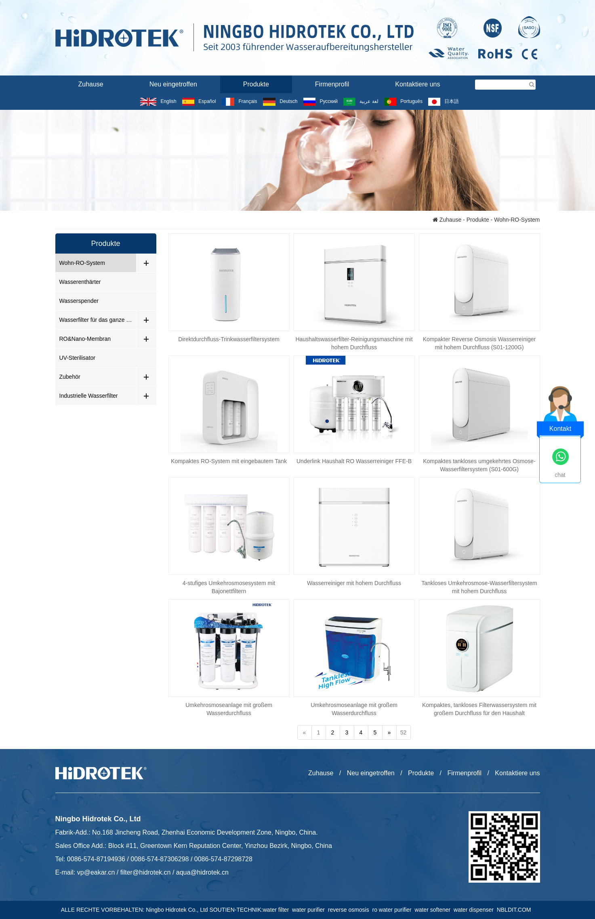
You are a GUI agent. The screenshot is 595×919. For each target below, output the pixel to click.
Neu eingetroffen (173, 84)
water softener (434, 909)
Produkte (256, 84)
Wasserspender (79, 301)
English (158, 101)
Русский (320, 101)
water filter (277, 909)
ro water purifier (393, 909)
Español (199, 101)
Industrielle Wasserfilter (88, 395)
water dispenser (475, 909)
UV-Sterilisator (77, 358)
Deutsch (280, 101)
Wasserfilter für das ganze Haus (97, 320)
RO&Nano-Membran (85, 339)
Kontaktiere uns (417, 84)
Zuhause (90, 84)
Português (403, 101)
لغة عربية (360, 101)
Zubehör (69, 376)
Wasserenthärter (80, 282)
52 (403, 732)
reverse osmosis (350, 909)
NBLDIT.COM (515, 909)
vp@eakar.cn (96, 872)
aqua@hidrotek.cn (202, 872)
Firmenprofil (332, 84)
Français (239, 101)
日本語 (443, 101)
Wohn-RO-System (82, 263)
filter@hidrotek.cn (145, 872)
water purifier (310, 909)
